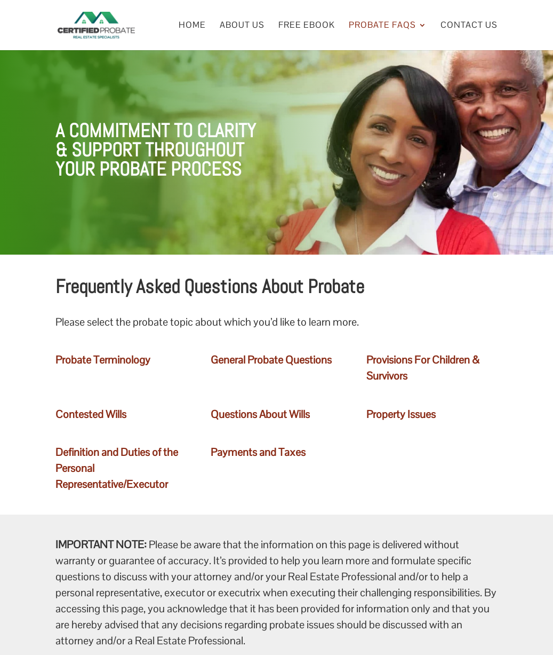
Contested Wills (90, 414)
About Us (242, 25)
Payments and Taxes (258, 452)
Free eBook (306, 25)
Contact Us (469, 25)
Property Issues (401, 414)
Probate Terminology (102, 360)
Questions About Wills (260, 414)
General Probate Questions (271, 360)
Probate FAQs (382, 25)
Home (192, 25)
